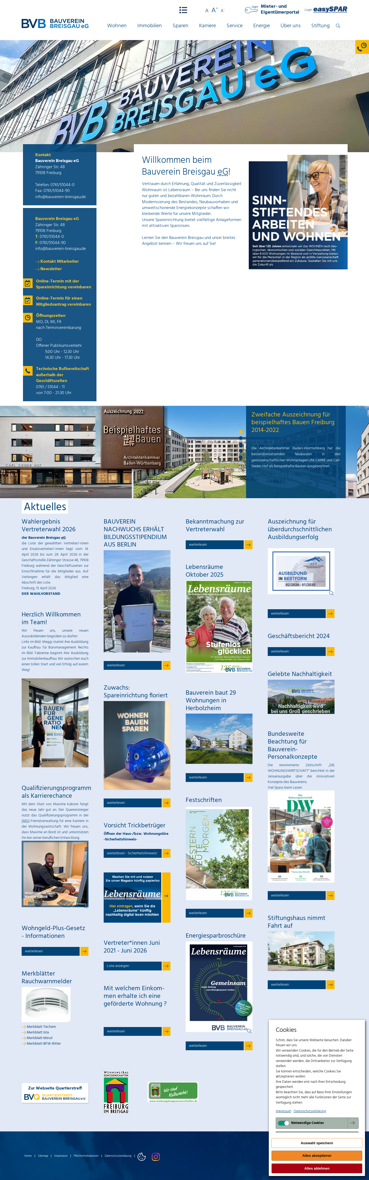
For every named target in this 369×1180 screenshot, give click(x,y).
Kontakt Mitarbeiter (59, 262)
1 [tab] (240, 432)
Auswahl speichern (317, 1143)
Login (326, 10)
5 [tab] (240, 457)
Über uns (291, 26)
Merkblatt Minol (39, 1038)
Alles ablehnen (316, 1168)
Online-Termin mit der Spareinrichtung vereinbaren (63, 284)
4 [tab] (240, 451)
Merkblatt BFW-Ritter (44, 1044)
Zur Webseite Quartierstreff (55, 1093)
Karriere (207, 26)
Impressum (61, 1156)
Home (28, 1156)
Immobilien (149, 26)
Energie (261, 26)
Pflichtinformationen (86, 1156)
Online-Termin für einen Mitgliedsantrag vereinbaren (63, 301)
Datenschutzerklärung (118, 1156)
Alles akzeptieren (317, 1156)
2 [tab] (240, 438)
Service (235, 26)
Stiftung (320, 26)
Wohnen (117, 26)
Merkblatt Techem (41, 1027)
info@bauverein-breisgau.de (60, 197)
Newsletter (51, 269)
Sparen (180, 26)
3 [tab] (240, 444)
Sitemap (43, 1156)
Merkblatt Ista (38, 1032)
